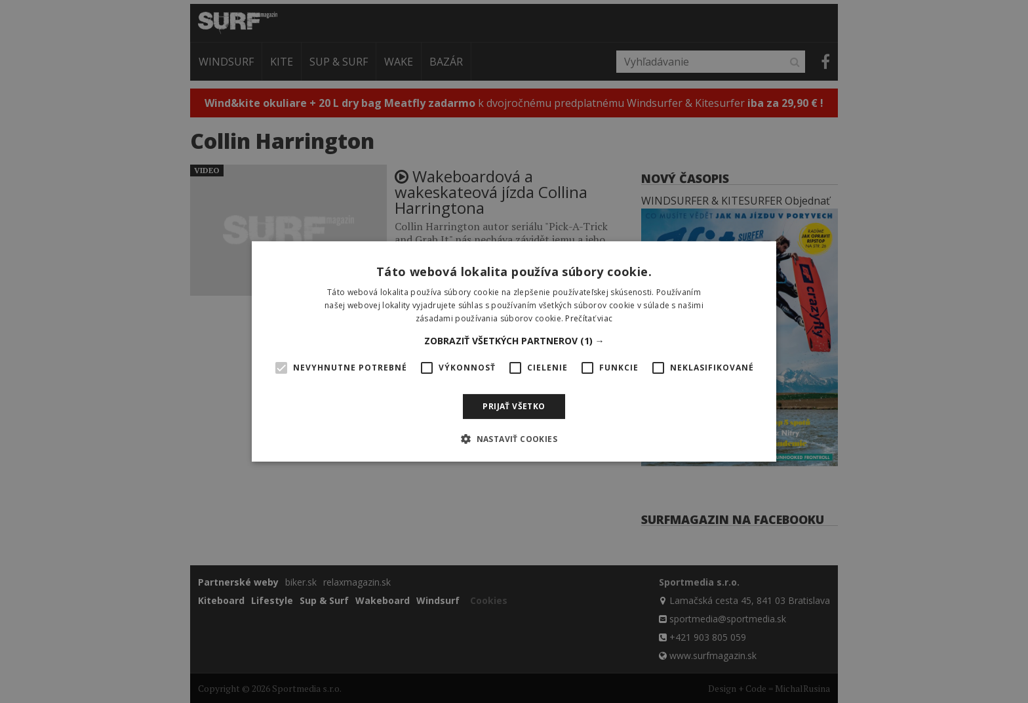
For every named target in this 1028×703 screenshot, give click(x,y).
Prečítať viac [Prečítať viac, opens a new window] (588, 318)
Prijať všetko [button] (514, 406)
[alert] (514, 351)
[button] (514, 341)
